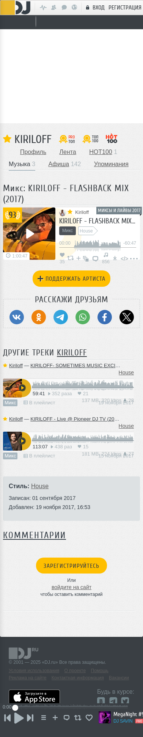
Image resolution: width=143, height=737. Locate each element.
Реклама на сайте (28, 677)
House (126, 372)
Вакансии (119, 677)
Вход (94, 7)
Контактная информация (78, 677)
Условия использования (34, 670)
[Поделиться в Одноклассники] (38, 317)
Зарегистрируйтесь (71, 566)
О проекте (75, 670)
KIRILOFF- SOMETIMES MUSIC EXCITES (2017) (85, 365)
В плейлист (39, 402)
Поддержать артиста (71, 278)
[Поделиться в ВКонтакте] (16, 317)
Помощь (99, 670)
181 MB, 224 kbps (108, 454)
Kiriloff (33, 139)
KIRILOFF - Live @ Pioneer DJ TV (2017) (75, 419)
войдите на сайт (71, 587)
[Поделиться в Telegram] (60, 317)
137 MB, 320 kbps (108, 400)
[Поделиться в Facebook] (104, 317)
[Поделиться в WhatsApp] (82, 317)
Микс (10, 402)
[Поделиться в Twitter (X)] (126, 317)
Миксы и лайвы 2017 (119, 210)
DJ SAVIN (122, 721)
